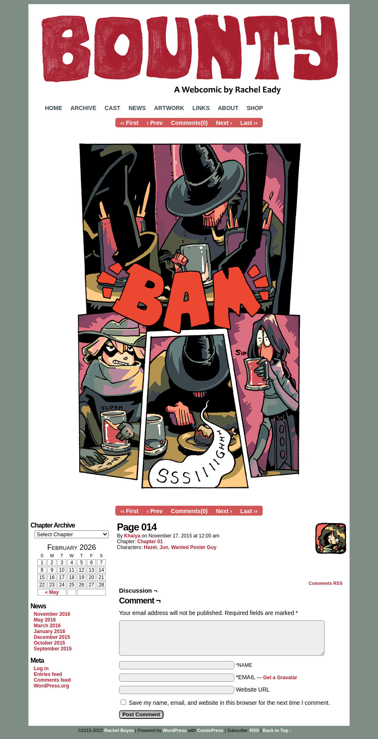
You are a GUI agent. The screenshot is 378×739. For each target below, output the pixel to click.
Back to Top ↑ (277, 730)
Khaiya (132, 536)
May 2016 (45, 620)
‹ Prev (155, 123)
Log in (41, 668)
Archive (83, 108)
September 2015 (53, 649)
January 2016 (49, 631)
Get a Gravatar (280, 677)
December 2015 (52, 637)
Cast (112, 108)
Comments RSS (325, 583)
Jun (163, 547)
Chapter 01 (150, 541)
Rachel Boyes (119, 730)
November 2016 (52, 614)
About (228, 108)
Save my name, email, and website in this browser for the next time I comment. (229, 702)
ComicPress (210, 730)
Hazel (150, 547)
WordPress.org (51, 686)
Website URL (253, 689)
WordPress (175, 730)
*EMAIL (266, 677)
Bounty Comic (189, 52)
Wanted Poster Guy (193, 547)
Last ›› (248, 123)
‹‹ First (130, 123)
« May (51, 592)
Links (201, 108)
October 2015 (49, 643)
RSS (254, 730)
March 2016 (47, 626)
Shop (255, 108)
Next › (224, 123)
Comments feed (52, 680)
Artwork (169, 108)
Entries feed (48, 674)
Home (53, 108)
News (137, 108)
